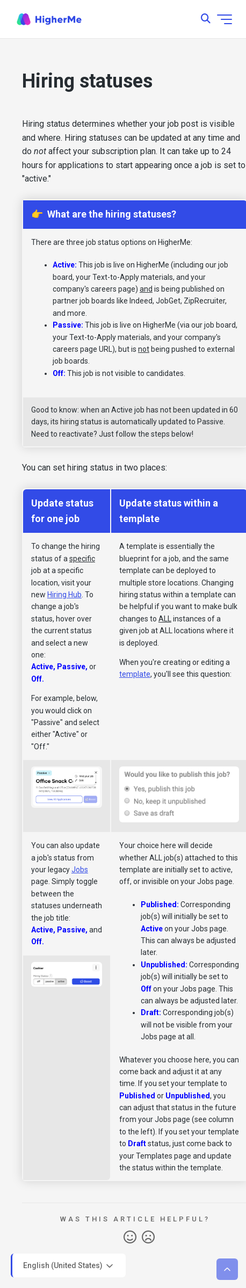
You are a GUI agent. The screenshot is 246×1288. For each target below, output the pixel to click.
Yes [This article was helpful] (130, 1237)
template (134, 674)
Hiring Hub (64, 594)
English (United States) (69, 1266)
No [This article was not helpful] (148, 1237)
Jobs (79, 869)
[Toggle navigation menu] (224, 19)
